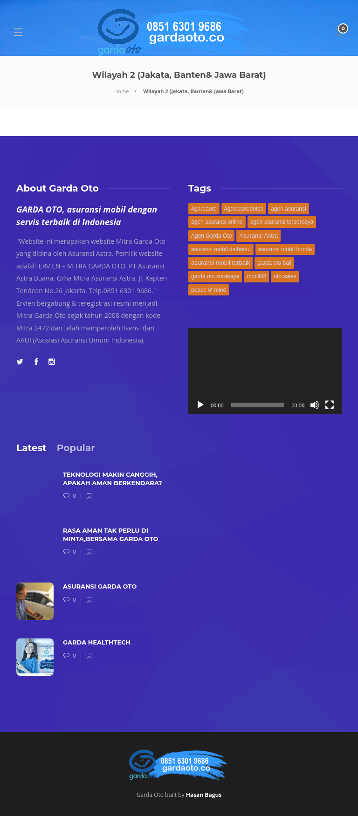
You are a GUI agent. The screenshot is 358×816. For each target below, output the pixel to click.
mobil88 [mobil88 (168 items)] (256, 276)
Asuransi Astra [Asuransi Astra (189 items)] (258, 235)
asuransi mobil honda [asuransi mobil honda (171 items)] (285, 249)
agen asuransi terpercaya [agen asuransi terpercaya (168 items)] (281, 222)
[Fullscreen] (329, 405)
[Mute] (314, 405)
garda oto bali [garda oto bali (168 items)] (274, 263)
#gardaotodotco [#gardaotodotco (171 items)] (244, 209)
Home (121, 91)
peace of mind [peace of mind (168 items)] (208, 290)
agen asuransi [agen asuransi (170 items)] (288, 209)
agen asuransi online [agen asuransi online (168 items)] (217, 222)
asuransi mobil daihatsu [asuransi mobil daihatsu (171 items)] (221, 249)
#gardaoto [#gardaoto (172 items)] (204, 209)
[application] (265, 371)
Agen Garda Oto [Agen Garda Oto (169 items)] (211, 236)
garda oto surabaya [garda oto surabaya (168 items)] (215, 276)
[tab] (31, 447)
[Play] (200, 405)
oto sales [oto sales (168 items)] (285, 276)
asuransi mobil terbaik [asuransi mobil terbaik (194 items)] (220, 262)
